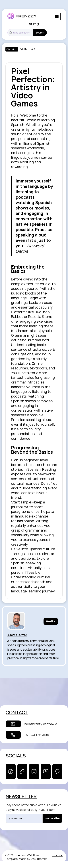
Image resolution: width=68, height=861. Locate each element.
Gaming (11, 49)
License (57, 855)
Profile (50, 621)
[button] (57, 16)
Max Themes (39, 859)
